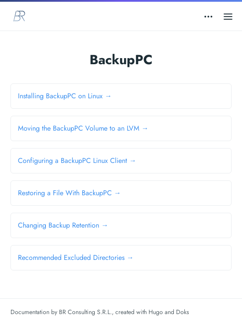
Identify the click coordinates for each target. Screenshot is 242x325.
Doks (182, 312)
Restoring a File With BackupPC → (69, 193)
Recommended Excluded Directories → (76, 257)
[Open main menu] (228, 16)
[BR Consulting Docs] (19, 16)
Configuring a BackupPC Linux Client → (77, 161)
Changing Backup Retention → (63, 225)
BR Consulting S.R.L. (85, 312)
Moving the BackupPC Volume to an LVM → (83, 128)
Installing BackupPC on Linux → (65, 96)
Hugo (156, 312)
